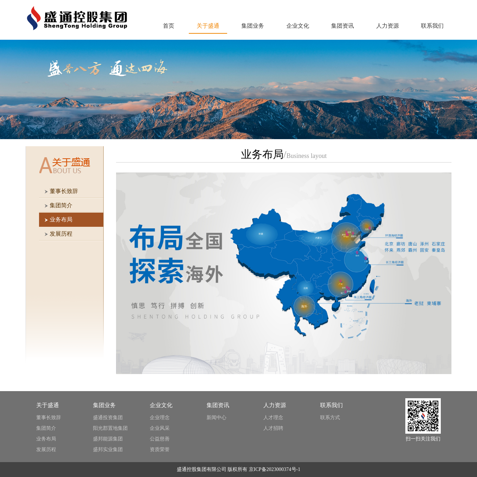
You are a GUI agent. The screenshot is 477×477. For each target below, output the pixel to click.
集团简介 (46, 428)
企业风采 (160, 428)
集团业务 (252, 26)
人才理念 (273, 417)
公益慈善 (160, 439)
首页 (168, 26)
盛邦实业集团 (108, 449)
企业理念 (160, 417)
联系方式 (330, 417)
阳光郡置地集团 (110, 428)
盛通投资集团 (108, 417)
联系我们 (432, 26)
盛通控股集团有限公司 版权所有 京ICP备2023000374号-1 (238, 469)
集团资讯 (342, 26)
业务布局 (46, 439)
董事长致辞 (48, 417)
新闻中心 (216, 417)
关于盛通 (208, 26)
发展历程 (46, 449)
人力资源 (387, 26)
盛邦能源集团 (108, 439)
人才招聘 (273, 428)
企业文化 (297, 26)
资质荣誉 (160, 449)
